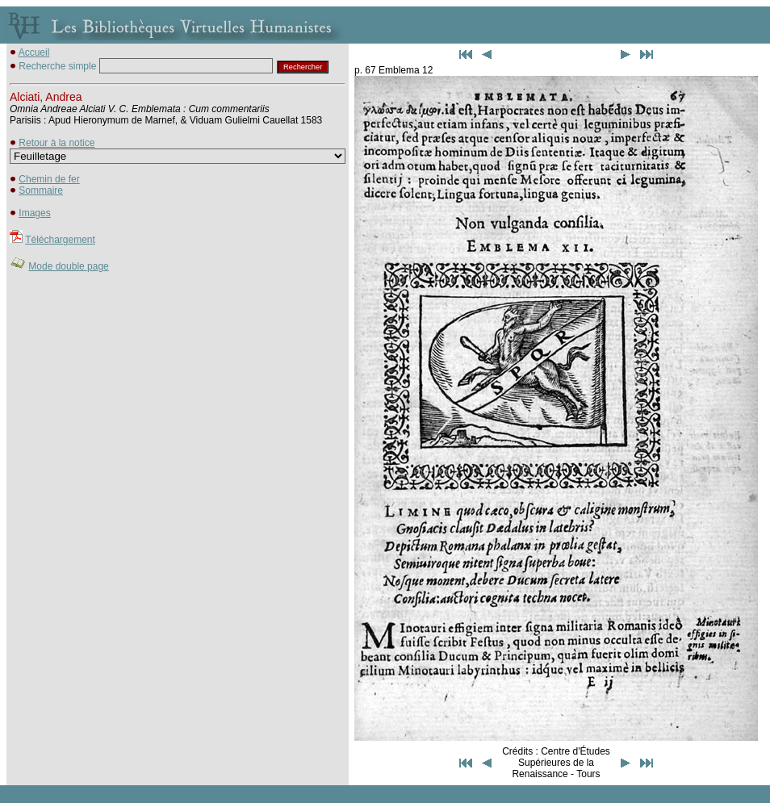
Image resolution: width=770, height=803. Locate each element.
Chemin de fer (49, 179)
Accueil (34, 52)
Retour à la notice (56, 142)
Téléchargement (60, 239)
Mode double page (68, 266)
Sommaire (41, 190)
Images (34, 213)
